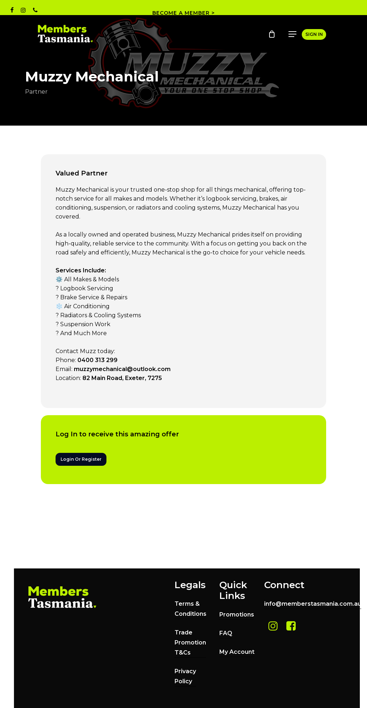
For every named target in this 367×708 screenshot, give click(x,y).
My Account (236, 651)
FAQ (225, 633)
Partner (36, 91)
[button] (292, 34)
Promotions (236, 614)
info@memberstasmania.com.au (312, 603)
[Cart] (273, 34)
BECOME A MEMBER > (183, 13)
